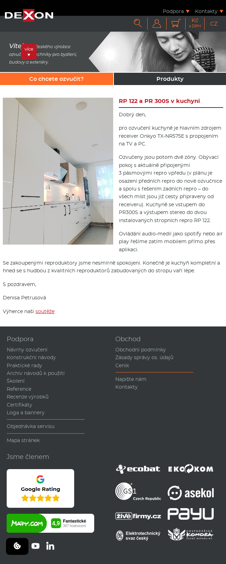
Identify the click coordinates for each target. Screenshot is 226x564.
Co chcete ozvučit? (56, 79)
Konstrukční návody (31, 357)
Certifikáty (19, 405)
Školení (16, 381)
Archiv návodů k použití (36, 373)
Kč (195, 23)
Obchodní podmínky (140, 349)
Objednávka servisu (30, 426)
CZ (214, 23)
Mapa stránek (23, 440)
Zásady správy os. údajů (144, 357)
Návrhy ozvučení (27, 349)
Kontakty (206, 11)
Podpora (173, 11)
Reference (19, 389)
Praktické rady (24, 365)
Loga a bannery (26, 412)
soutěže (44, 311)
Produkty (169, 79)
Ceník (122, 365)
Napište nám (131, 379)
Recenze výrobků (28, 397)
